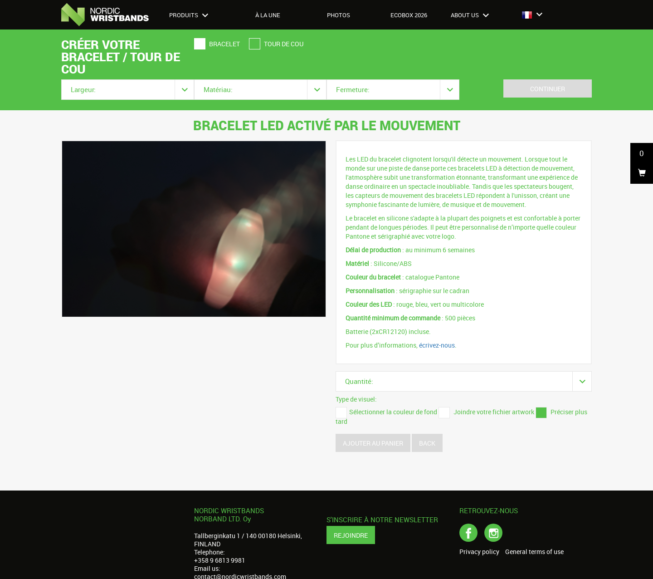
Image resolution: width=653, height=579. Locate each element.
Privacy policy (479, 552)
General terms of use (534, 552)
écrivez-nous (437, 345)
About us (470, 15)
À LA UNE (267, 15)
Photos (338, 15)
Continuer (547, 88)
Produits (188, 15)
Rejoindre (351, 535)
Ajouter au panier (373, 443)
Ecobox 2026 (408, 15)
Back (427, 443)
